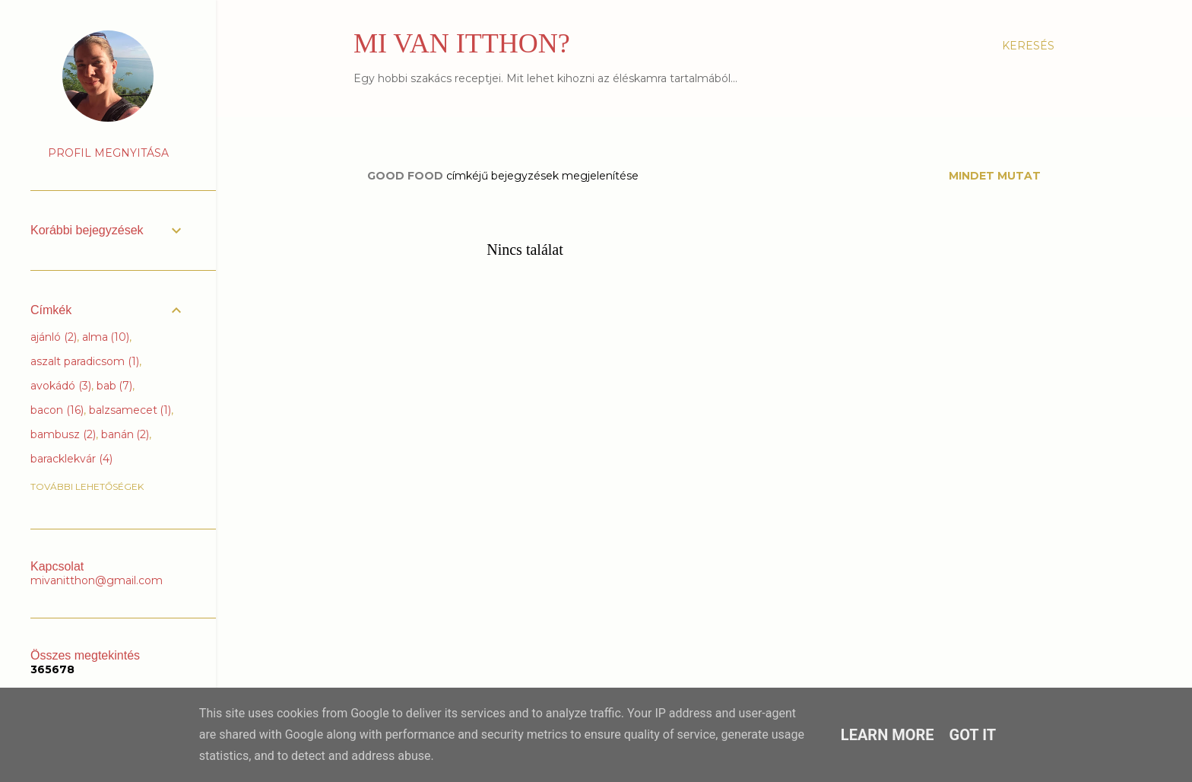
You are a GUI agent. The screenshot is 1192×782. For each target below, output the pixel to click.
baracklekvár (71, 459)
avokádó (60, 386)
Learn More (887, 735)
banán (125, 434)
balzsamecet (130, 410)
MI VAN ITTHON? (461, 43)
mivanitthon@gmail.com (96, 580)
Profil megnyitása (108, 153)
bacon (57, 410)
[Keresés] (1028, 45)
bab (115, 386)
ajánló (53, 337)
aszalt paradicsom (84, 361)
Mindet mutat (995, 176)
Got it (973, 735)
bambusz (63, 434)
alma (106, 337)
